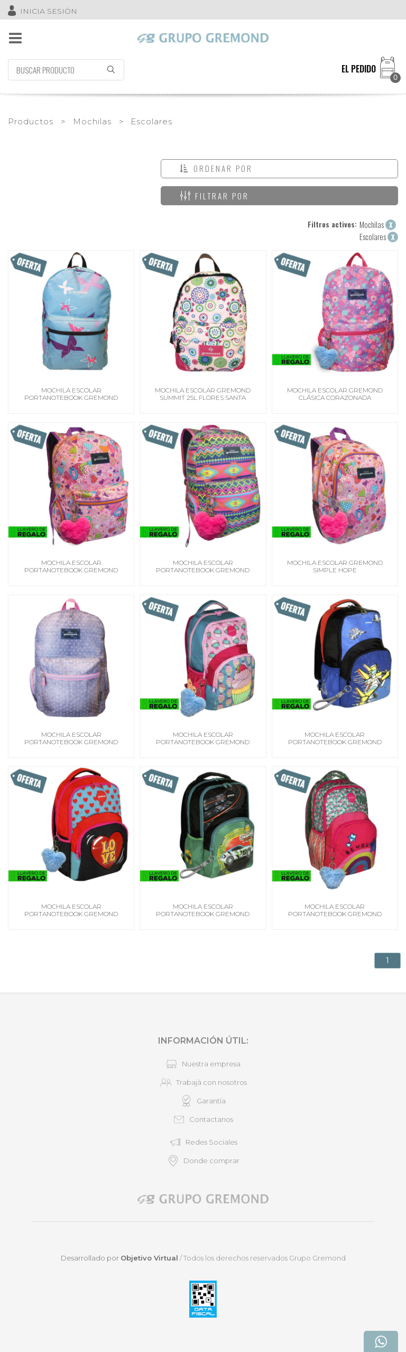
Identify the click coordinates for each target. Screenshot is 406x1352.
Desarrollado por (119, 1258)
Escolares (151, 121)
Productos (30, 121)
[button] (279, 168)
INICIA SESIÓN (48, 11)
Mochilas (92, 121)
